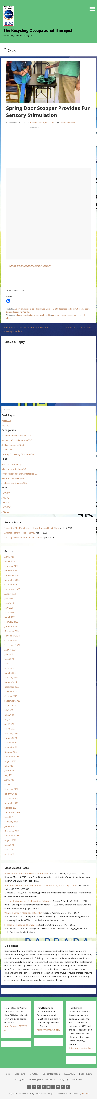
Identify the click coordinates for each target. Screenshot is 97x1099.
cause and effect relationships (33, 309)
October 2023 (10, 696)
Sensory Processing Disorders (18, 312)
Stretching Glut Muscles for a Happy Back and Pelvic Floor (31, 528)
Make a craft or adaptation (78, 309)
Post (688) (6, 420)
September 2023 (12, 700)
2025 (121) (6, 498)
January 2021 (10, 826)
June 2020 (9, 845)
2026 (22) (5, 493)
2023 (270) (6, 507)
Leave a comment (67, 122)
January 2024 (10, 682)
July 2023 (8, 710)
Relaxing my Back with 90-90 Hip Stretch (23, 537)
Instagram (20, 1079)
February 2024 (11, 677)
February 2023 (11, 733)
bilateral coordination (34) (13, 469)
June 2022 (9, 770)
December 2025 (11, 575)
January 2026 (10, 570)
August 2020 (10, 840)
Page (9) (5, 425)
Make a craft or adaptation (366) (16, 440)
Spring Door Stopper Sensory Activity (30, 265)
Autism (17, 309)
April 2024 (9, 668)
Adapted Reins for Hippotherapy (19, 532)
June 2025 (9, 603)
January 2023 (10, 738)
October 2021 (10, 807)
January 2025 (10, 626)
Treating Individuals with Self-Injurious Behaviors (27, 901)
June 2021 (9, 817)
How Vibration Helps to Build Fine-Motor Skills (26, 873)
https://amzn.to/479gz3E (48, 1029)
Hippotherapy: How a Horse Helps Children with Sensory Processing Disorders (41, 885)
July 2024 (8, 654)
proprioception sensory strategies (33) (19, 473)
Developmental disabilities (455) (16, 435)
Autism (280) (7, 449)
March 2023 (10, 728)
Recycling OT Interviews (71, 1079)
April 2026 (9, 556)
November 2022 (12, 747)
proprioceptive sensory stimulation (66, 315)
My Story (34, 1073)
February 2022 (11, 789)
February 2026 (11, 566)
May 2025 (9, 607)
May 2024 (9, 663)
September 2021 (12, 812)
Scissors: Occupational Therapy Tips (21, 925)
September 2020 (12, 835)
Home (7, 1073)
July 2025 (8, 598)
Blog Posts (20, 1073)
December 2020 (11, 831)
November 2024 (12, 635)
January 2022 (10, 793)
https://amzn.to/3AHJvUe (81, 1048)
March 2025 (10, 617)
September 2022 (12, 756)
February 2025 (11, 621)
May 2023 (9, 719)
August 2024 (10, 649)
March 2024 (10, 673)
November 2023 (12, 691)
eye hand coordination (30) (14, 483)
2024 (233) (6, 502)
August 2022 (10, 761)
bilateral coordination (24, 315)
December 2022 (11, 742)
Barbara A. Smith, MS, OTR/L (42, 122)
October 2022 (10, 752)
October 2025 (10, 584)
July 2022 (8, 765)
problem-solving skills (42, 315)
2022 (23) (5, 511)
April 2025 (9, 612)
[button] (93, 6)
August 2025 (10, 594)
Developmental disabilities (56, 309)
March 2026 (10, 561)
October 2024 (10, 640)
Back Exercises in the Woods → (81, 327)
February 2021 (11, 821)
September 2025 (12, 589)
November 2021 (12, 803)
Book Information (51, 1073)
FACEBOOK (69, 1073)
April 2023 (9, 724)
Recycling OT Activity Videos (42, 1079)
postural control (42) (11, 464)
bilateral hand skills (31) (12, 478)
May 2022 (9, 775)
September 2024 (12, 645)
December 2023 (11, 687)
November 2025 (12, 580)
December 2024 (11, 631)
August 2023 (10, 705)
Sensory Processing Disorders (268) (18, 454)
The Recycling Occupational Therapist (37, 30)
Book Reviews (85, 1073)
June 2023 (9, 714)
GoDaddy (85, 1093)
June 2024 (9, 659)
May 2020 (9, 849)
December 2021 (11, 798)
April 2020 (9, 854)
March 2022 (10, 784)
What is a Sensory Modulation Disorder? (23, 913)
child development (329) (12, 445)
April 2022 (9, 779)
